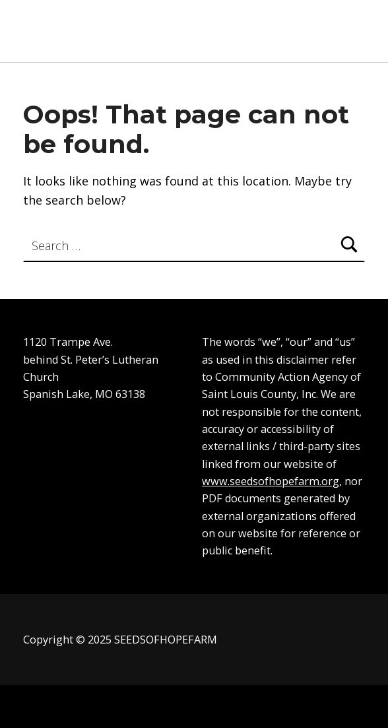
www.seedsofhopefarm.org (270, 481)
